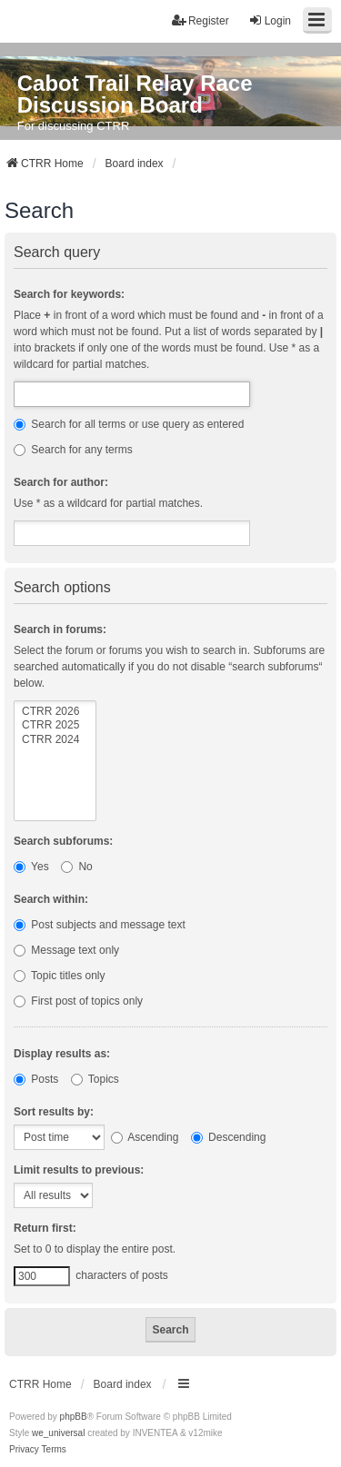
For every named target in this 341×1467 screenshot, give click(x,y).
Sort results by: (54, 1111)
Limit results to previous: (79, 1170)
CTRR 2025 (55, 725)
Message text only (66, 950)
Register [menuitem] (200, 20)
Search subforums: (63, 841)
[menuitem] (24, 1450)
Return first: (45, 1228)
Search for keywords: (69, 294)
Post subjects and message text (100, 924)
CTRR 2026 (55, 712)
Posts (36, 1079)
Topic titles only (59, 975)
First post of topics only (78, 1001)
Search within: (51, 899)
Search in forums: (60, 629)
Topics (95, 1079)
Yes (31, 866)
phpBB (73, 1417)
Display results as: (62, 1053)
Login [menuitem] (269, 20)
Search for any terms (73, 449)
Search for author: (61, 482)
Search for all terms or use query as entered (129, 424)
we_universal (58, 1433)
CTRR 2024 (55, 740)
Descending (228, 1137)
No (77, 866)
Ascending (145, 1137)
